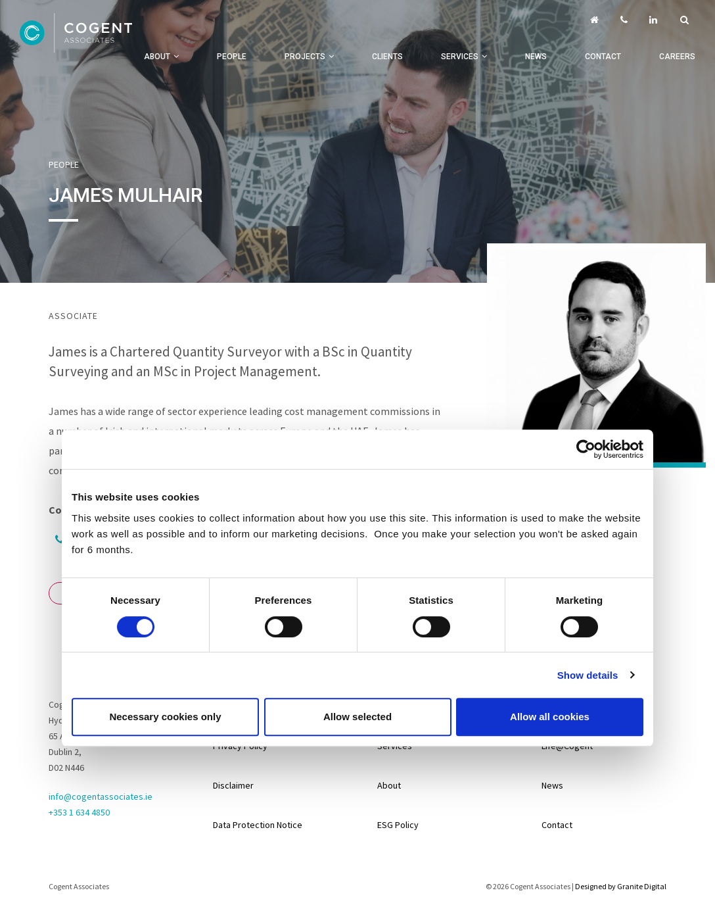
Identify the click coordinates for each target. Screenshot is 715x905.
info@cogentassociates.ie (100, 796)
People (231, 56)
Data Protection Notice (257, 825)
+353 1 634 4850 (79, 812)
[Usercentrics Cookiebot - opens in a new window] (585, 449)
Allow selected (357, 716)
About (157, 56)
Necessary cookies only (165, 716)
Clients (387, 56)
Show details (587, 675)
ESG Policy (398, 825)
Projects (305, 56)
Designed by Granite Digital (620, 886)
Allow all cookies (549, 716)
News (536, 56)
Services (459, 56)
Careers (677, 56)
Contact (603, 56)
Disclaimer (233, 785)
